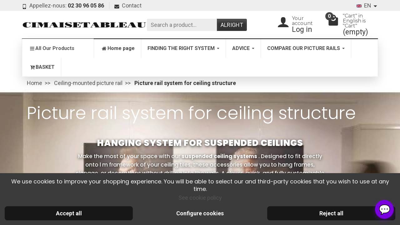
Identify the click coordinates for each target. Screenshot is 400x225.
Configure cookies (200, 213)
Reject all (331, 213)
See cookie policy (200, 197)
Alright (232, 25)
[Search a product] (182, 25)
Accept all (69, 213)
